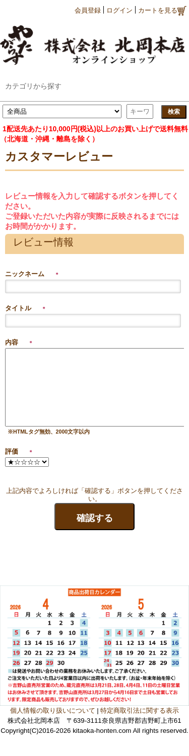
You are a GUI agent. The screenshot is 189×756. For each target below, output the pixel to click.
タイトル (25, 308)
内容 (19, 342)
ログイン (119, 10)
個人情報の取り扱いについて (52, 710)
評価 (19, 451)
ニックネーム (32, 274)
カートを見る (162, 11)
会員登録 (88, 10)
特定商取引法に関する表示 (139, 710)
